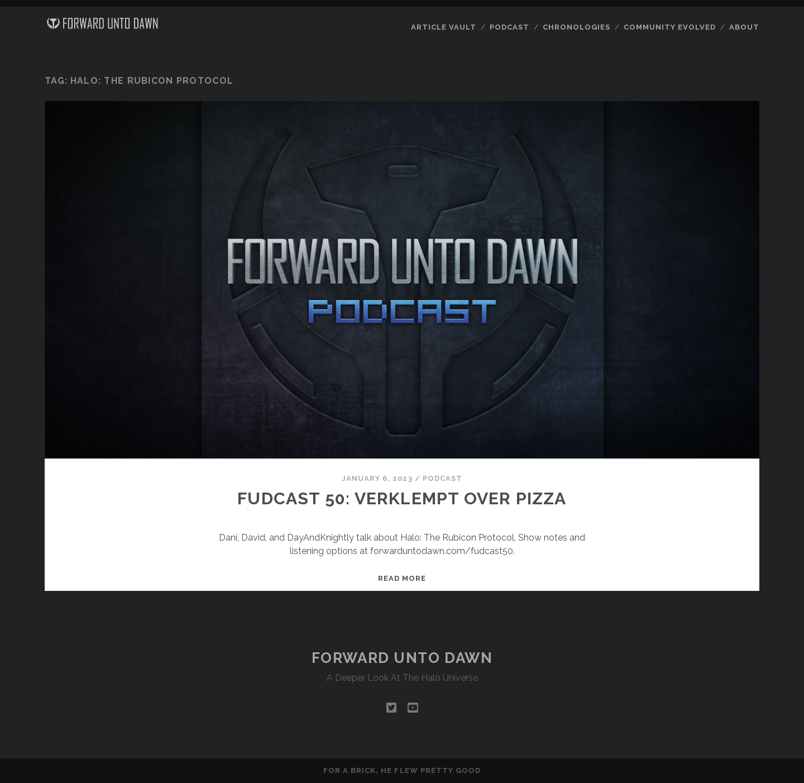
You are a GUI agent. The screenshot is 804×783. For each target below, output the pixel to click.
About (744, 27)
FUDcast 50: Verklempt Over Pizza (401, 498)
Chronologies (577, 27)
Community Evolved (670, 27)
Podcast (509, 27)
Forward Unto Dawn (402, 658)
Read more (402, 578)
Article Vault (444, 27)
